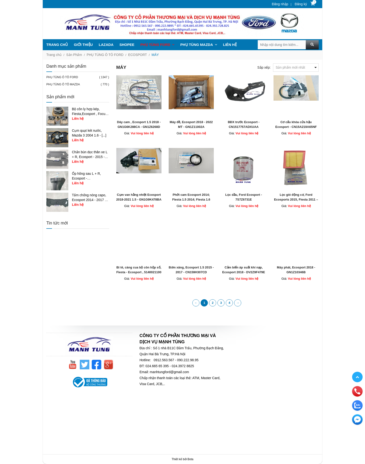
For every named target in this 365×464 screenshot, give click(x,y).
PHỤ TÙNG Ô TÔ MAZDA (63, 84)
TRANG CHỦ (57, 45)
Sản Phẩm (74, 55)
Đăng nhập (280, 4)
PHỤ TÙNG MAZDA (198, 45)
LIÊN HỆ (230, 45)
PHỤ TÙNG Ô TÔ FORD (105, 55)
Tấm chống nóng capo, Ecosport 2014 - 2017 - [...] (89, 200)
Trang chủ (54, 55)
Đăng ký (300, 4)
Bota (190, 459)
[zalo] (357, 405)
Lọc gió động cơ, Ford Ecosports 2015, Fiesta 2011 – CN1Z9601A (296, 199)
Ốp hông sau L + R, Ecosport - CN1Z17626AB (86, 178)
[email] (357, 419)
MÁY (155, 55)
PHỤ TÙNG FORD (157, 45)
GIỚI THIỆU (83, 45)
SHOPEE (126, 45)
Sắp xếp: (264, 67)
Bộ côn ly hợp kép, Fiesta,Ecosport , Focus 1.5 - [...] (89, 113)
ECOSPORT (137, 55)
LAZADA (106, 45)
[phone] (357, 391)
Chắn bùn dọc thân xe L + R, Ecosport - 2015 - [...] (89, 157)
